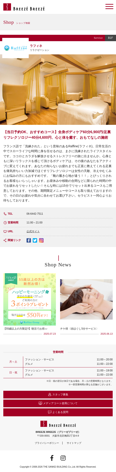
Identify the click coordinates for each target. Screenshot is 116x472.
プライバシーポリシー (47, 443)
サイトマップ (74, 443)
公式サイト (33, 231)
